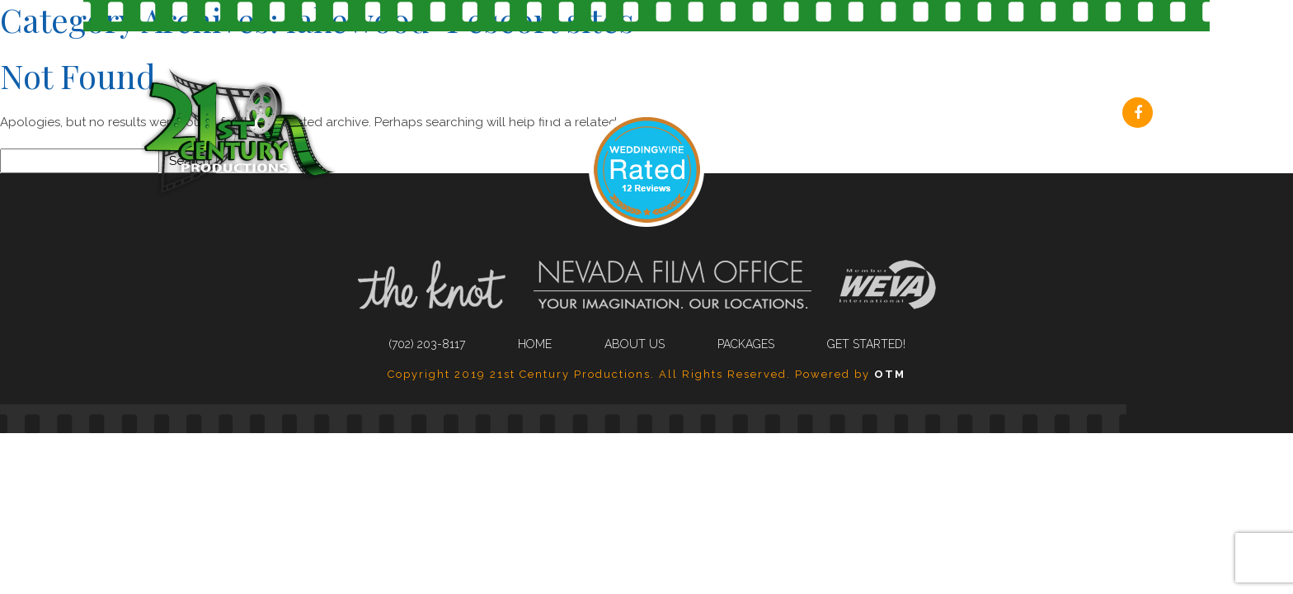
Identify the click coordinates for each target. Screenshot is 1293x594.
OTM (889, 374)
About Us (779, 114)
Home (535, 344)
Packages (906, 114)
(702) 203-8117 (542, 114)
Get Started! (1043, 114)
